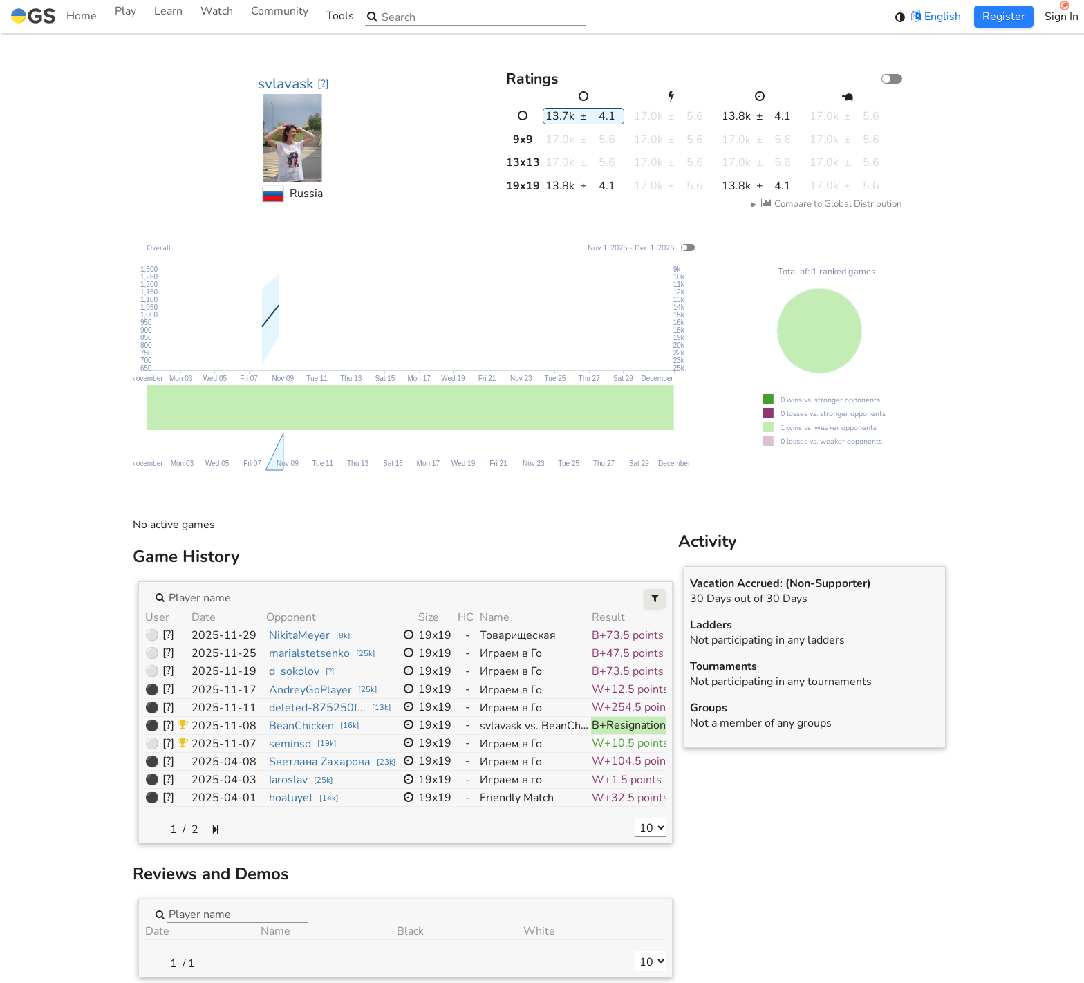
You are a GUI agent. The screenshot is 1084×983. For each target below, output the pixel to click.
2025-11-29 (223, 635)
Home (54, 16)
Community (279, 16)
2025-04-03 (223, 779)
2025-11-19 (223, 671)
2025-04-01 (223, 797)
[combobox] (237, 597)
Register (1003, 16)
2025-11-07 (223, 743)
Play (125, 16)
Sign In (1061, 16)
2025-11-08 (223, 725)
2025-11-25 (223, 653)
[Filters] (655, 598)
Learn (168, 16)
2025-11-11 (223, 707)
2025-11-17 (223, 690)
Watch (216, 16)
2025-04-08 (223, 761)
